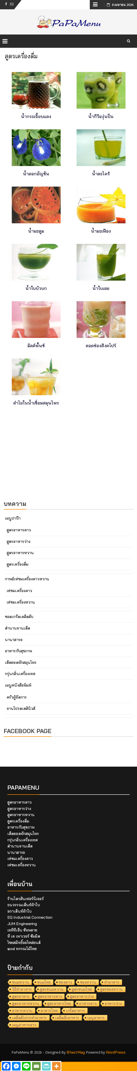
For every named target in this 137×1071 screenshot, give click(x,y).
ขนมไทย (44, 982)
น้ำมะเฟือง (101, 231)
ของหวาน (88, 982)
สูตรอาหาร (21, 996)
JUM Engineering (22, 923)
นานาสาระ (14, 639)
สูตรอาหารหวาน (20, 552)
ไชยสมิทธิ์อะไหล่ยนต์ (24, 942)
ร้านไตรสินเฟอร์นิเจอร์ (25, 898)
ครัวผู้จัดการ (17, 697)
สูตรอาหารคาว (19, 529)
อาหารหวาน (22, 1010)
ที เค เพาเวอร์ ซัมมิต (23, 936)
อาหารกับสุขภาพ (18, 650)
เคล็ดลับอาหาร (67, 1017)
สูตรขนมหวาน (52, 989)
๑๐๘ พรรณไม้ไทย (22, 948)
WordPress (116, 1052)
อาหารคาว (88, 1003)
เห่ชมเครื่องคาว (19, 590)
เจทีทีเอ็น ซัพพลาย (22, 930)
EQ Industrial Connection (29, 917)
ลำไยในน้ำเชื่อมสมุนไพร (36, 403)
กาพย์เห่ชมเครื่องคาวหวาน (27, 578)
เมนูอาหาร (96, 1017)
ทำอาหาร (112, 982)
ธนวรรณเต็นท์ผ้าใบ (23, 904)
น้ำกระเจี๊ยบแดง (36, 116)
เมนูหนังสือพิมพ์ (18, 685)
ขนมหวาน (20, 982)
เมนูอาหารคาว (24, 1024)
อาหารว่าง (113, 1003)
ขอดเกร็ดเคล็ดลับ (19, 616)
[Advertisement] (68, 460)
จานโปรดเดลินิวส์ (21, 708)
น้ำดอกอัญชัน (36, 174)
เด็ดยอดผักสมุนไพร (20, 662)
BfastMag (76, 1052)
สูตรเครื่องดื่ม (17, 564)
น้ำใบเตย (101, 288)
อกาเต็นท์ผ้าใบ (19, 911)
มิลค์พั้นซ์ (36, 345)
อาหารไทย (49, 1010)
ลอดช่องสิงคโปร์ (101, 345)
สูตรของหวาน (111, 989)
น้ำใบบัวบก (36, 288)
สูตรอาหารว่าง (18, 541)
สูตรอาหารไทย (59, 1003)
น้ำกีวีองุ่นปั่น (101, 116)
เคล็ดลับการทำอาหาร (29, 1017)
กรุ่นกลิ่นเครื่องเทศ (20, 673)
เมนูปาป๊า (13, 518)
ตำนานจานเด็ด (17, 628)
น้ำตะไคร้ (101, 174)
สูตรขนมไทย (82, 989)
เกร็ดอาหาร (75, 1010)
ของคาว (65, 982)
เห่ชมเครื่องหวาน (21, 602)
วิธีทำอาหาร (22, 989)
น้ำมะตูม (36, 231)
